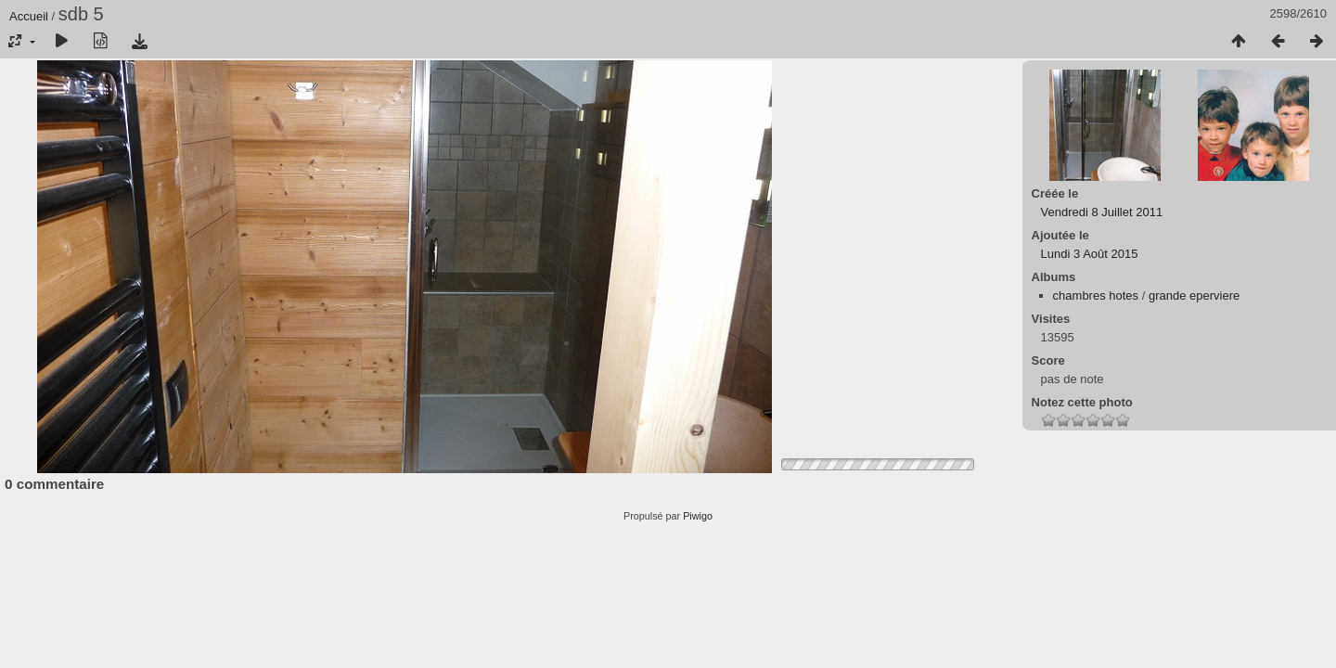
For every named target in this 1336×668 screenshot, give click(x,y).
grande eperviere (1194, 295)
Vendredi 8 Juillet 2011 (1102, 212)
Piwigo (698, 515)
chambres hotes (1096, 295)
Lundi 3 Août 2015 (1089, 254)
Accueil (28, 16)
